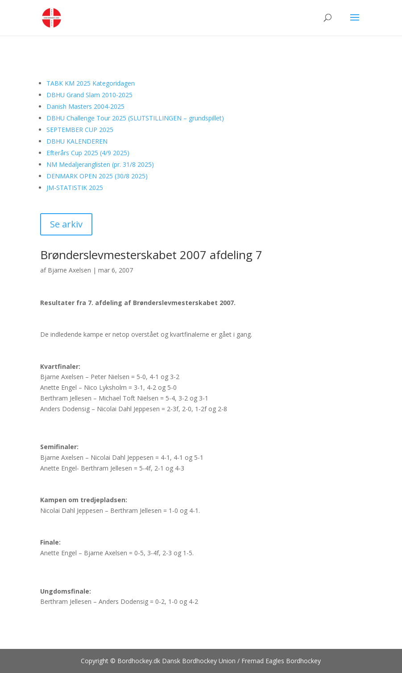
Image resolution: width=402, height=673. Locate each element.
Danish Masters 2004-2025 (85, 106)
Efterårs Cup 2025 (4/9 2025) (87, 153)
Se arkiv (66, 224)
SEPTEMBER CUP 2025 (79, 129)
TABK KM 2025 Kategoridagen (90, 83)
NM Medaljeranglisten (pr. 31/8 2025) (100, 164)
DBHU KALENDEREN (77, 141)
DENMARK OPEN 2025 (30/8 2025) (97, 176)
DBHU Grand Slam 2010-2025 (89, 95)
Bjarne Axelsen (69, 270)
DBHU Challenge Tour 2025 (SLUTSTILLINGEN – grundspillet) (135, 118)
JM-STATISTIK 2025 (74, 187)
